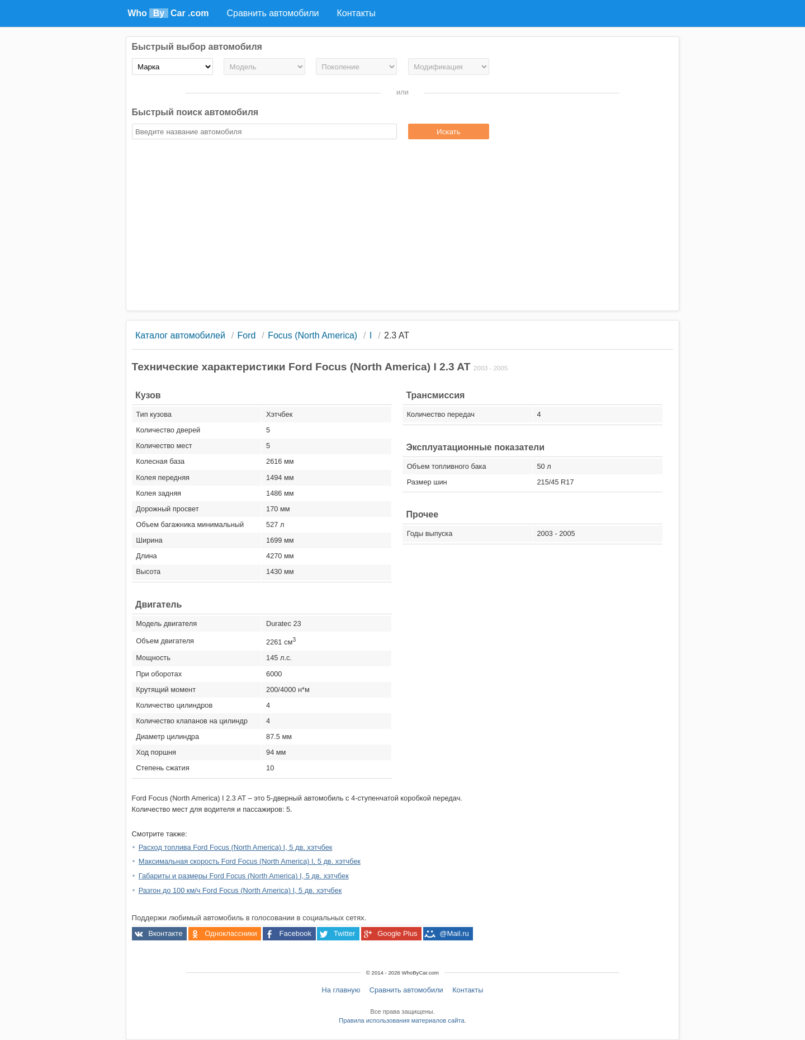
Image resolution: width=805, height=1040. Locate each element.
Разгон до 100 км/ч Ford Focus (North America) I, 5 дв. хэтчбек (240, 890)
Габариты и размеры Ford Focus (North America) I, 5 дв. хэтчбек (244, 876)
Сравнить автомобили (406, 990)
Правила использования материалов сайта (401, 1020)
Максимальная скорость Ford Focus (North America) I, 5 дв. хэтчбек (250, 861)
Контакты (467, 990)
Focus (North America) (312, 335)
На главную (341, 990)
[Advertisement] (403, 226)
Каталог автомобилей (180, 335)
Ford (247, 335)
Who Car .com (168, 13)
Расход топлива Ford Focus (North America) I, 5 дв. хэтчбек (236, 847)
